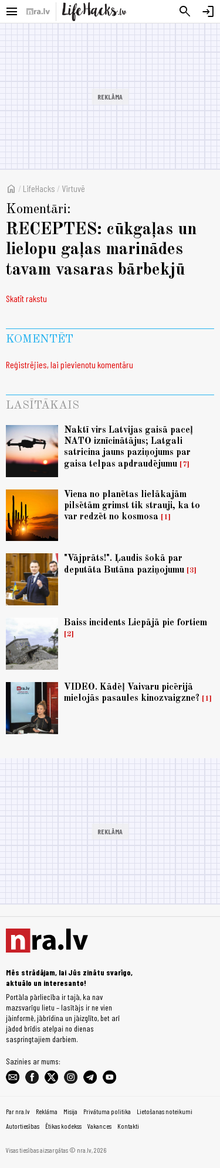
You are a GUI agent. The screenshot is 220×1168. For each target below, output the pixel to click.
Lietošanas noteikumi (164, 1111)
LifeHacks (39, 188)
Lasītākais (42, 406)
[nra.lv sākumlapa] (38, 11)
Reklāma (46, 1111)
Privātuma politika (107, 1111)
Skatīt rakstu (26, 298)
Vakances (99, 1126)
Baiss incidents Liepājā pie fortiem (135, 623)
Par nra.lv (18, 1111)
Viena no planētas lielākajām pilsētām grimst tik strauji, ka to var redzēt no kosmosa (132, 506)
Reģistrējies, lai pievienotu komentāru (69, 364)
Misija (70, 1111)
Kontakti (128, 1126)
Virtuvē (73, 188)
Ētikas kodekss (63, 1126)
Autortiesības (22, 1126)
